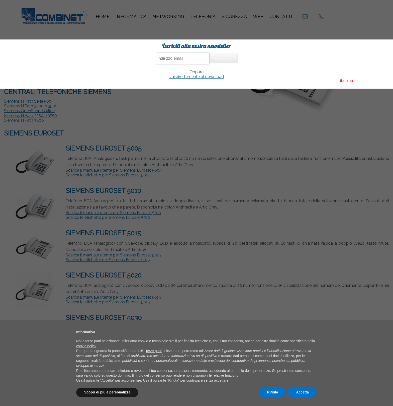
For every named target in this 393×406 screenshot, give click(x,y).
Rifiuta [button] (272, 392)
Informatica (131, 16)
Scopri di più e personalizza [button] (107, 392)
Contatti (280, 16)
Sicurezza (234, 16)
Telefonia (203, 16)
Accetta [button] (302, 392)
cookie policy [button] (86, 346)
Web (258, 16)
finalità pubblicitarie (105, 361)
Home (103, 16)
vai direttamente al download (196, 76)
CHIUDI (346, 81)
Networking (168, 16)
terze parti (154, 351)
